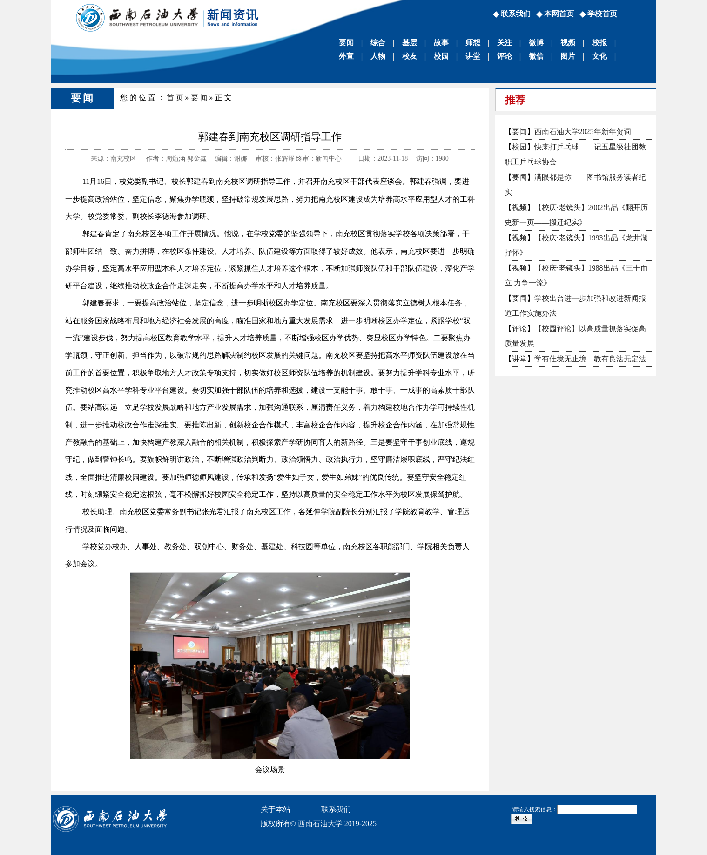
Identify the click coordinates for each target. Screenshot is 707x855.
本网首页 (559, 14)
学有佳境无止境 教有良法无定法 (590, 359)
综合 (377, 43)
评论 (504, 56)
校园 (441, 56)
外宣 (346, 56)
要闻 (346, 43)
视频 (567, 43)
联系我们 (516, 14)
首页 (176, 98)
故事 (441, 43)
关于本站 (275, 809)
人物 (377, 56)
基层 (409, 43)
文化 (599, 56)
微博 (536, 43)
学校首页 (602, 14)
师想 (472, 43)
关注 (504, 43)
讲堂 (472, 56)
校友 (409, 56)
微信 (536, 56)
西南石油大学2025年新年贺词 (582, 132)
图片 (567, 56)
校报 (599, 43)
